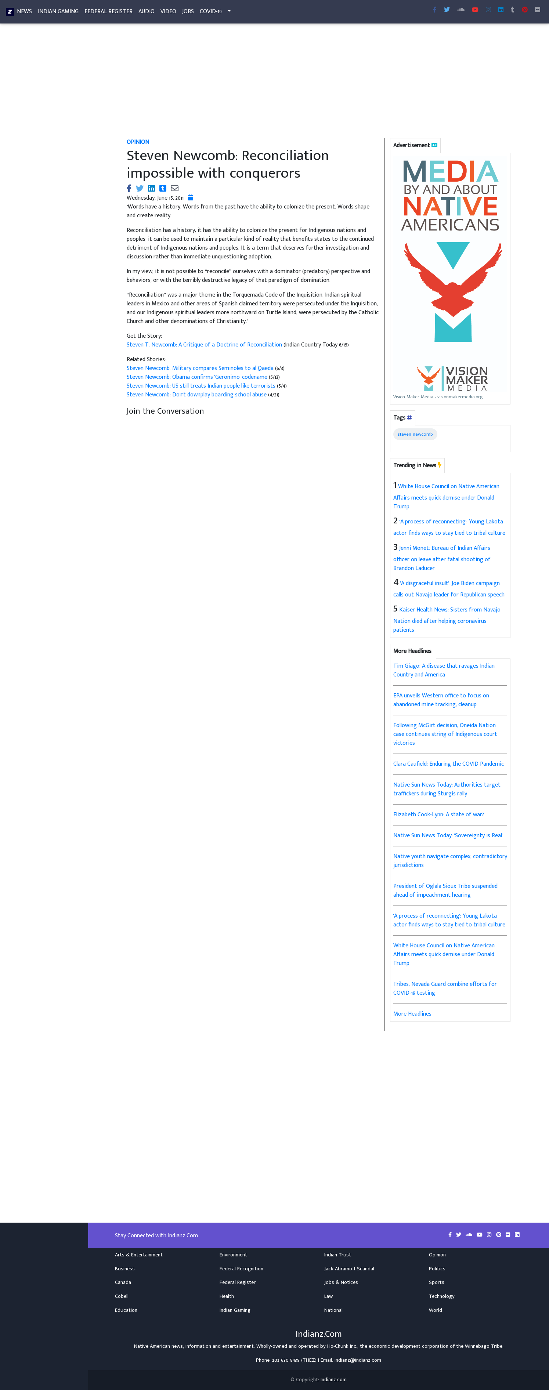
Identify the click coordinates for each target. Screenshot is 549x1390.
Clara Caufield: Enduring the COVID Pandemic (448, 764)
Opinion (437, 1255)
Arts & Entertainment (139, 1255)
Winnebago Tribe (483, 1346)
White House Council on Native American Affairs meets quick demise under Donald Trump (446, 497)
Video (168, 13)
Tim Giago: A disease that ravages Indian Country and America (444, 670)
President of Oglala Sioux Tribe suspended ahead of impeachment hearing (445, 890)
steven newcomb (415, 434)
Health (227, 1296)
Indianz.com (334, 1379)
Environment (233, 1255)
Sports (436, 1282)
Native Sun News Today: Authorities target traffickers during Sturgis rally (447, 789)
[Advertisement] (318, 83)
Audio (146, 13)
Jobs (188, 13)
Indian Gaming (58, 13)
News (24, 13)
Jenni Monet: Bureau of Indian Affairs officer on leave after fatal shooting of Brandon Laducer (442, 558)
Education (126, 1310)
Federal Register (108, 13)
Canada (123, 1282)
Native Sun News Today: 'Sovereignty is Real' (448, 836)
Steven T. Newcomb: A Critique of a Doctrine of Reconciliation (205, 345)
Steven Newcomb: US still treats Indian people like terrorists (202, 386)
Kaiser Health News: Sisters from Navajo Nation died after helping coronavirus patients (447, 620)
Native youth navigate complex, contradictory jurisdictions (450, 861)
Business (125, 1268)
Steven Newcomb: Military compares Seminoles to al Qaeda (201, 368)
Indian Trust (337, 1255)
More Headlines (412, 1014)
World (435, 1310)
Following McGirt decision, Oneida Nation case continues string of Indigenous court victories (445, 734)
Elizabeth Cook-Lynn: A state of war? (438, 815)
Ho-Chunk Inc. (342, 1346)
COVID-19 (211, 13)
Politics (437, 1268)
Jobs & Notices (341, 1282)
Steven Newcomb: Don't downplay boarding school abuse (197, 395)
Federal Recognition (241, 1268)
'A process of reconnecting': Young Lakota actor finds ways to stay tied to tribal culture (449, 920)
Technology (442, 1296)
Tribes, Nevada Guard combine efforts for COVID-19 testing (445, 988)
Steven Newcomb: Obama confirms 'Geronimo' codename (198, 377)
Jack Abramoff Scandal (349, 1268)
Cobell (122, 1296)
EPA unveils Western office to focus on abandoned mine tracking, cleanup (441, 700)
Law (328, 1296)
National (333, 1310)
